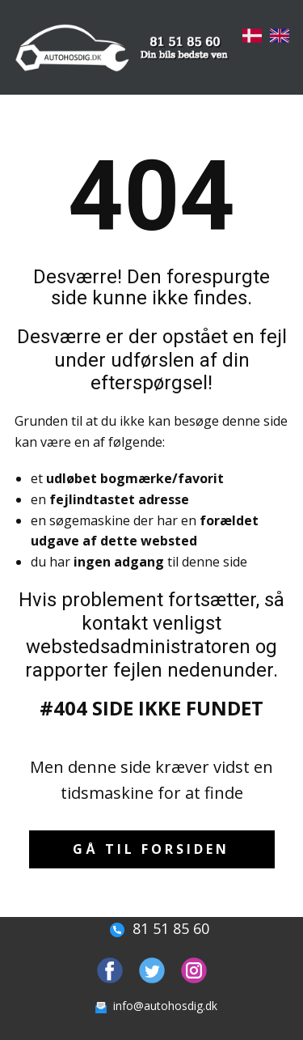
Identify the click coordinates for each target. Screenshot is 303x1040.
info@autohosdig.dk (153, 1005)
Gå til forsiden (151, 849)
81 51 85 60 (151, 928)
